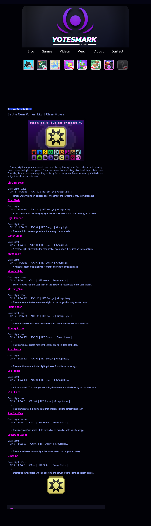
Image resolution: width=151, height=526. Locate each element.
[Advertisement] (75, 88)
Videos (65, 51)
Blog (31, 51)
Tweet (11, 508)
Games (47, 51)
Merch (82, 51)
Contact (117, 51)
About (99, 51)
